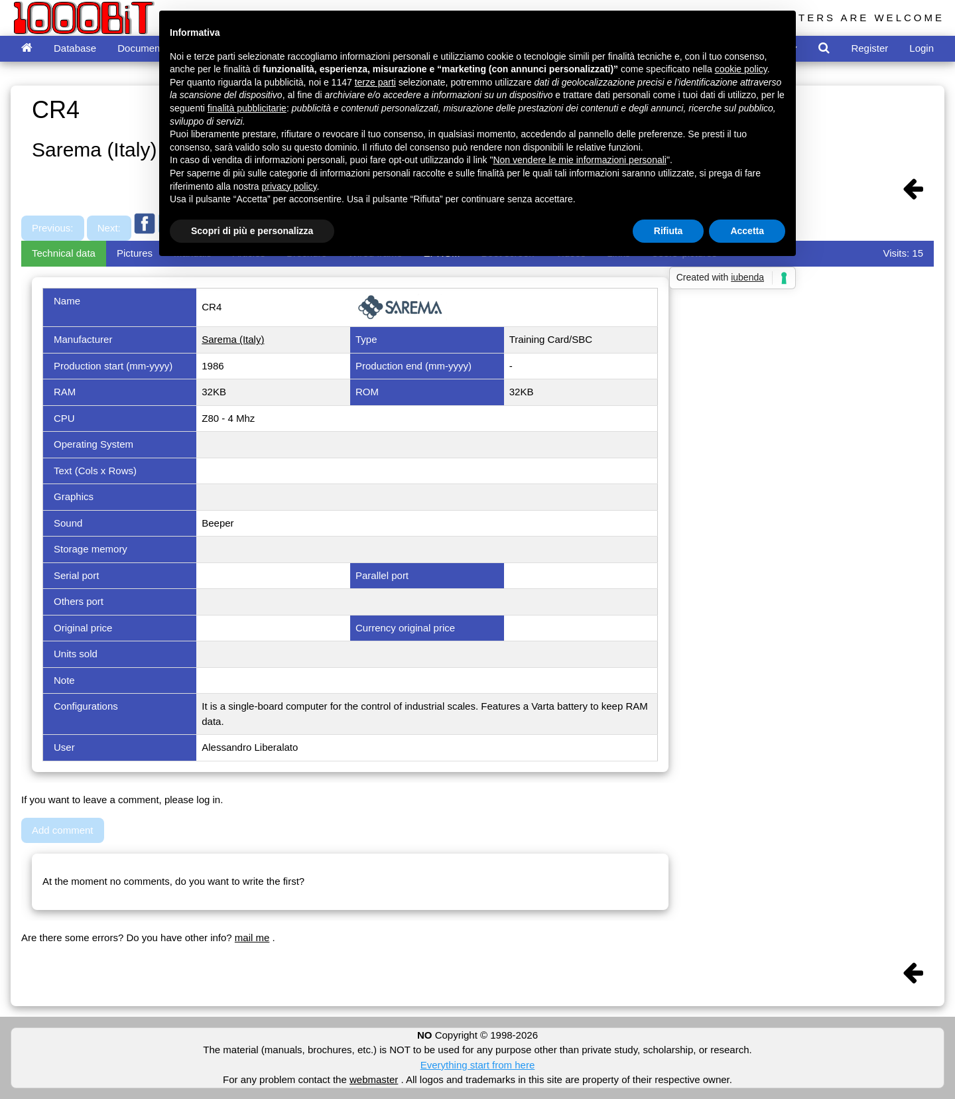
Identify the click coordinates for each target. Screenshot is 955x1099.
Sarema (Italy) (233, 339)
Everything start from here (477, 1064)
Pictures (135, 253)
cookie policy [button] (741, 69)
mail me (252, 937)
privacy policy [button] (289, 186)
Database (75, 48)
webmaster (374, 1079)
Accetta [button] (747, 231)
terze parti (375, 82)
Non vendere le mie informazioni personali (579, 160)
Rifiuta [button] (668, 231)
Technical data (64, 253)
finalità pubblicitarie (247, 108)
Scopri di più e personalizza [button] (252, 231)
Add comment (63, 830)
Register (869, 48)
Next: (109, 227)
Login (921, 48)
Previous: (53, 227)
